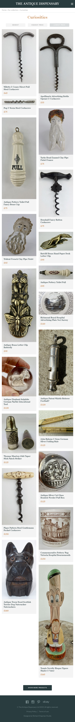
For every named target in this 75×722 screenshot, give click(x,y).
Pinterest (38, 702)
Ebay (46, 702)
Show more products (37, 688)
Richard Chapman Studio (42, 716)
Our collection (13, 10)
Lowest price (59, 25)
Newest (15, 25)
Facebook (27, 702)
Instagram (32, 702)
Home (4, 10)
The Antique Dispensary (37, 3)
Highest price (37, 25)
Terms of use (44, 712)
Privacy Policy (31, 712)
